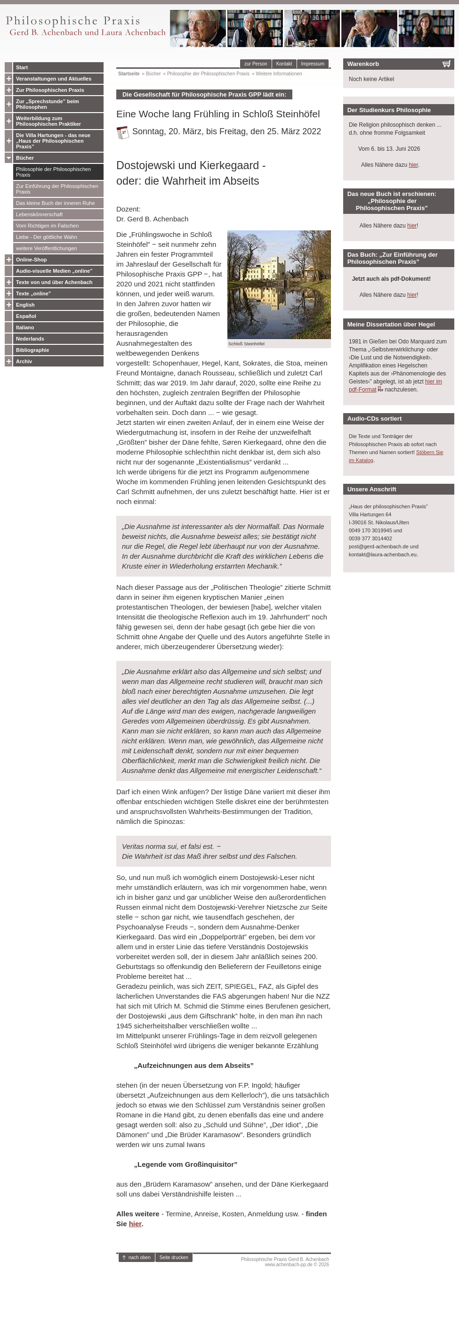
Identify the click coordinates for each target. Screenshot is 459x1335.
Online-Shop (31, 259)
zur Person (255, 63)
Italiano (25, 327)
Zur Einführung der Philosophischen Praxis (57, 189)
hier (135, 1224)
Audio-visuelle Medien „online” (54, 271)
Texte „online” (33, 293)
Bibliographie (32, 350)
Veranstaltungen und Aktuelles (53, 78)
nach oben (140, 1257)
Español (26, 316)
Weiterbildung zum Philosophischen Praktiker (48, 121)
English (25, 305)
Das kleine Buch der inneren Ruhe (55, 203)
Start (22, 67)
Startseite (129, 73)
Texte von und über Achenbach (54, 282)
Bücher (25, 158)
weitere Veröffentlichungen (46, 248)
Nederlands (30, 339)
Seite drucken (174, 1257)
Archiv (24, 361)
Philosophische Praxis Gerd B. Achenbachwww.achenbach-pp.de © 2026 (285, 1262)
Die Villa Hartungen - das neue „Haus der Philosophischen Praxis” (53, 140)
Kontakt (284, 63)
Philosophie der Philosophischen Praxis (53, 172)
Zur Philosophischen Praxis (50, 90)
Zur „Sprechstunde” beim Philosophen (47, 104)
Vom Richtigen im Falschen (47, 225)
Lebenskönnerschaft (39, 214)
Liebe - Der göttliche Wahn (46, 237)
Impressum (312, 63)
